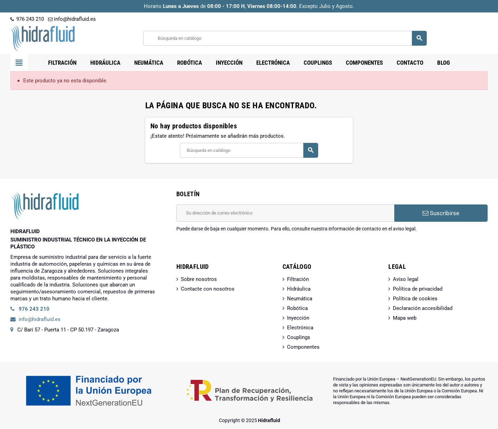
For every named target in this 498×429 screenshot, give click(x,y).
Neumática (299, 298)
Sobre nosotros (199, 279)
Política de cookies (415, 298)
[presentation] (229, 249)
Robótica (297, 308)
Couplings (298, 337)
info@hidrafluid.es (72, 19)
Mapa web (404, 318)
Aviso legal (405, 279)
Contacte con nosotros (207, 289)
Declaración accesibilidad (422, 308)
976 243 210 (27, 19)
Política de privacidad (417, 289)
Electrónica (300, 328)
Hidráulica (299, 289)
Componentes (303, 347)
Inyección (298, 318)
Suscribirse (441, 213)
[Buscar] (284, 38)
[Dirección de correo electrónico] (285, 213)
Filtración (298, 279)
